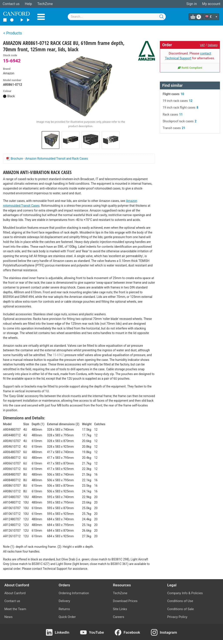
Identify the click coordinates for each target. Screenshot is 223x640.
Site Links (120, 609)
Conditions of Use (180, 601)
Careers (118, 617)
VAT (202, 45)
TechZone (45, 4)
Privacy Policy (177, 617)
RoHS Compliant (189, 67)
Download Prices (125, 601)
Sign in (191, 4)
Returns (64, 609)
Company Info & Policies (185, 593)
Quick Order (67, 617)
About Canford (14, 593)
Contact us (11, 4)
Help (28, 4)
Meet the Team (15, 609)
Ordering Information (74, 593)
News (8, 617)
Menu (41, 17)
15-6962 (58, 355)
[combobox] (117, 16)
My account (211, 4)
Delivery (213, 45)
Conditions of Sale (180, 609)
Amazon (8, 73)
